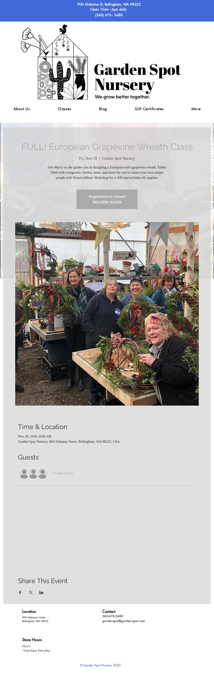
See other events (107, 202)
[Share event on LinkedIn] (41, 592)
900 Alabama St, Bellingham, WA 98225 (109, 4)
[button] (196, 109)
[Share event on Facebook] (20, 592)
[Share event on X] (31, 592)
